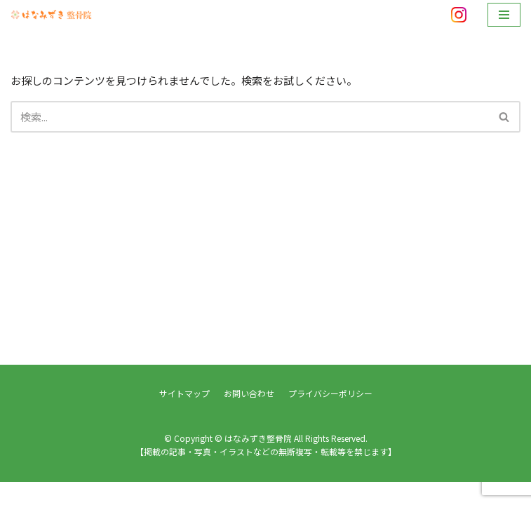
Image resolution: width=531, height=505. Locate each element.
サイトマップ (184, 416)
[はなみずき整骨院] (53, 14)
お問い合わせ (249, 416)
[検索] (250, 117)
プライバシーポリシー (330, 416)
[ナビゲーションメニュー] (504, 15)
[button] (504, 117)
